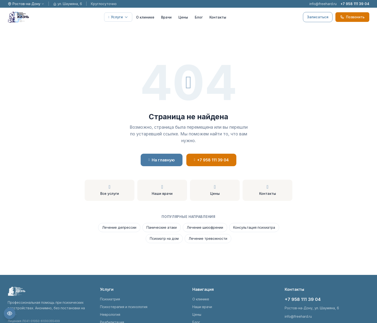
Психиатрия (110, 299)
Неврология (110, 314)
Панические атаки (161, 227)
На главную (161, 160)
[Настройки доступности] (9, 313)
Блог (199, 17)
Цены (183, 17)
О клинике (145, 17)
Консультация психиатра (254, 227)
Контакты (217, 17)
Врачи (166, 17)
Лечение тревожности (208, 238)
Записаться (317, 17)
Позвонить (352, 17)
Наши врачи (202, 307)
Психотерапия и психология (123, 307)
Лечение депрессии (119, 227)
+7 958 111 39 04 (354, 4)
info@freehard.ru (323, 4)
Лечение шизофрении (205, 227)
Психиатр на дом (164, 238)
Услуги (118, 17)
